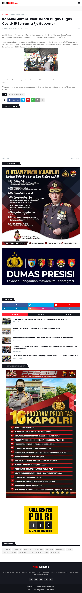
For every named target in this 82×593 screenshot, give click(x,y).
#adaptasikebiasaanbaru (19, 15)
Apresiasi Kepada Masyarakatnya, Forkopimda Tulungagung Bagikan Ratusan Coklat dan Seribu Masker (45, 348)
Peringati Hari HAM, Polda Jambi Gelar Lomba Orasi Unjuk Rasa (36, 328)
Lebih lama (75, 158)
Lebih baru (6, 158)
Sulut (46, 552)
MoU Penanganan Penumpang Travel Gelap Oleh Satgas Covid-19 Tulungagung (42, 338)
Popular (15, 315)
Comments (67, 315)
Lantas (14, 552)
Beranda (5, 15)
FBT (53, 587)
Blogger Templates (42, 587)
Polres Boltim (17, 549)
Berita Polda (49, 549)
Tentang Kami (39, 590)
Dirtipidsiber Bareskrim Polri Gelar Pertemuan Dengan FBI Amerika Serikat (39, 319)
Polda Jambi (60, 549)
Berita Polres (27, 549)
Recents (41, 315)
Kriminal (6, 552)
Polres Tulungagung (35, 552)
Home (29, 590)
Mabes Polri (22, 552)
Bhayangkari (55, 552)
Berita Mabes (39, 549)
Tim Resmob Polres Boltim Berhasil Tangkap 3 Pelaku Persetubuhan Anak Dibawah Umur (45, 356)
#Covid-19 (7, 549)
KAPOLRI (69, 549)
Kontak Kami (50, 590)
